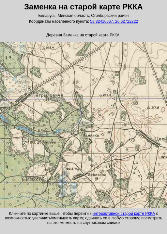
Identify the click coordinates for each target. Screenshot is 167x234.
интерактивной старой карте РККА (124, 213)
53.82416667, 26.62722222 (114, 21)
